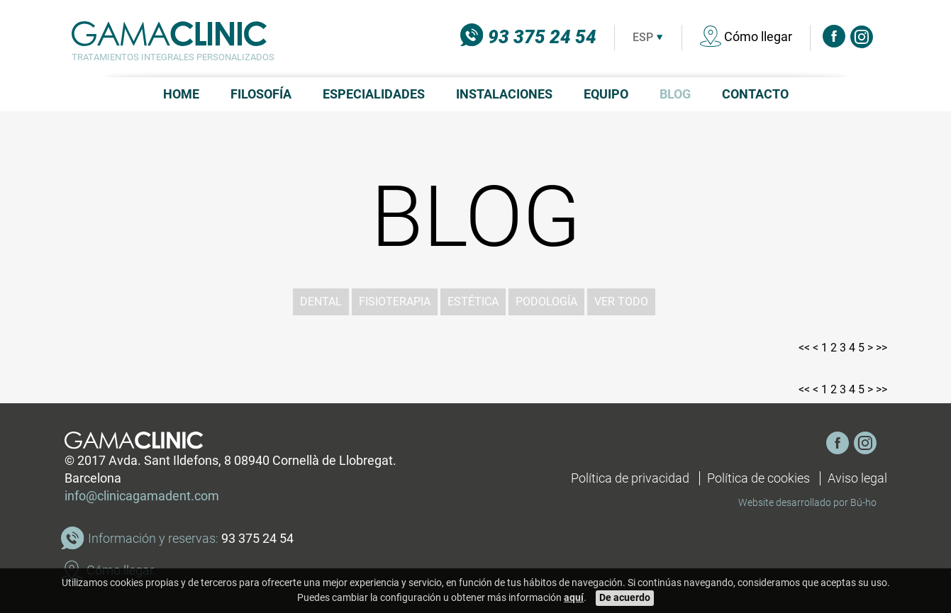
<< (804, 347)
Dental (321, 301)
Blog (675, 94)
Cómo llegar (746, 37)
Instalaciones (504, 94)
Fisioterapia (394, 301)
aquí (574, 598)
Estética (473, 301)
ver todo (621, 301)
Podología (546, 301)
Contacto (755, 94)
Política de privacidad (630, 478)
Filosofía (260, 94)
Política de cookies (758, 478)
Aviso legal (857, 478)
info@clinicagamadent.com (142, 496)
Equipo (606, 94)
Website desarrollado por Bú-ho (807, 502)
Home (181, 94)
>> (881, 347)
